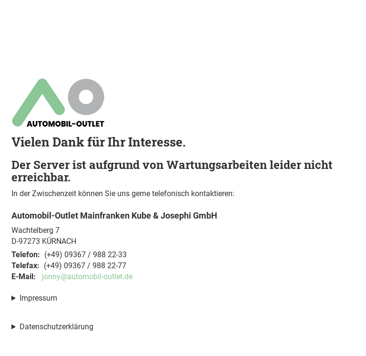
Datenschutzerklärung (56, 326)
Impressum (38, 298)
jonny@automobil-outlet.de (87, 276)
